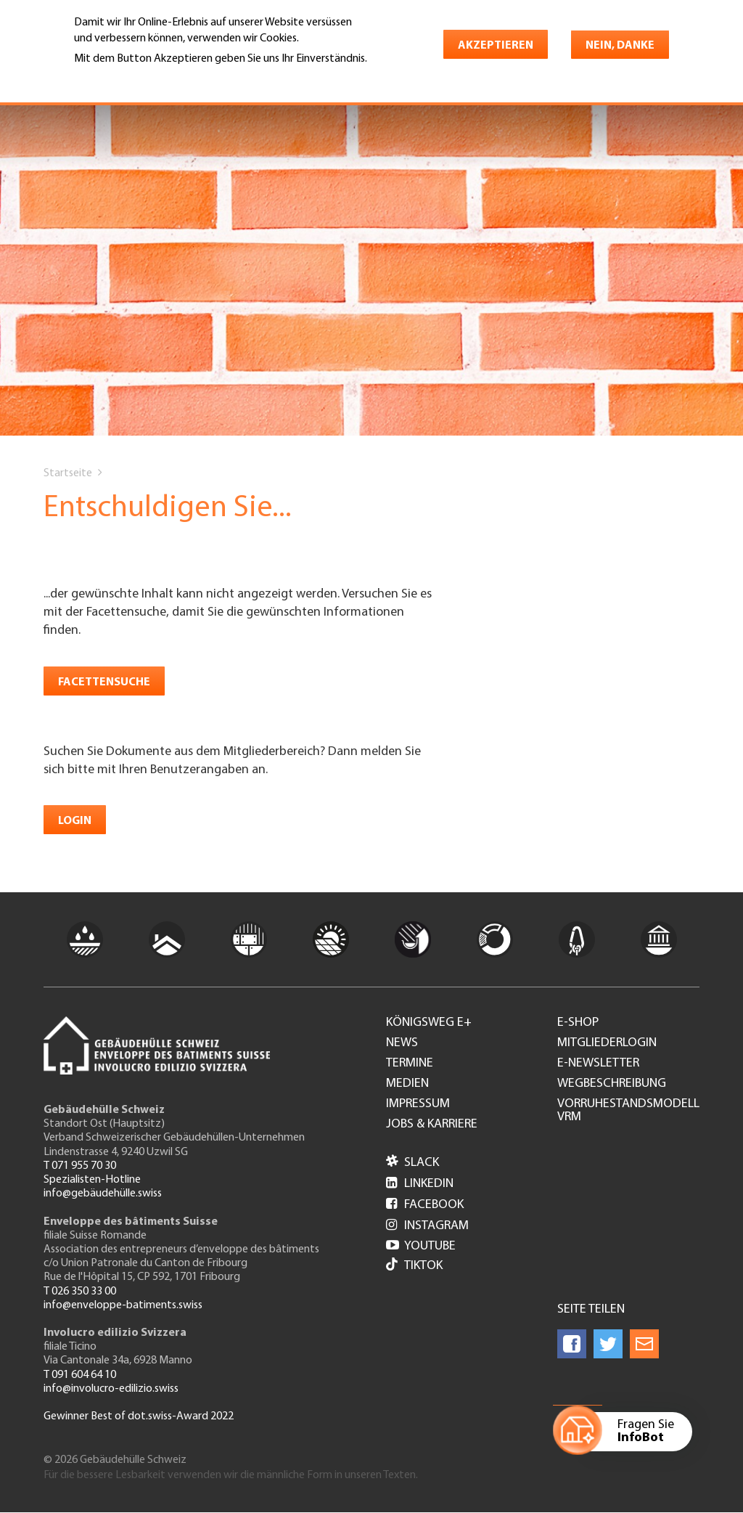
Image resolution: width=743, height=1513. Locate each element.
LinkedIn (419, 1184)
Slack (412, 1163)
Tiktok (414, 1265)
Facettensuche (104, 682)
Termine (409, 1063)
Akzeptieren (495, 46)
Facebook (425, 1205)
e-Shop (578, 1022)
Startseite (68, 473)
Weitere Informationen (137, 79)
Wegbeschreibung (611, 1083)
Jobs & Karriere (431, 1124)
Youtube (421, 1246)
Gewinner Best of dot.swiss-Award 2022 (139, 1416)
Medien (407, 1083)
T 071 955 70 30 (80, 1166)
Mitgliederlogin (607, 1043)
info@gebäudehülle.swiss (103, 1193)
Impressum (418, 1104)
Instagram (427, 1226)
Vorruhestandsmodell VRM (628, 1111)
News (402, 1043)
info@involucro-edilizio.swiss (111, 1389)
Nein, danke (620, 46)
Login (74, 821)
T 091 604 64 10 (80, 1375)
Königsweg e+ (429, 1022)
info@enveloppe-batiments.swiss (123, 1305)
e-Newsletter (598, 1063)
